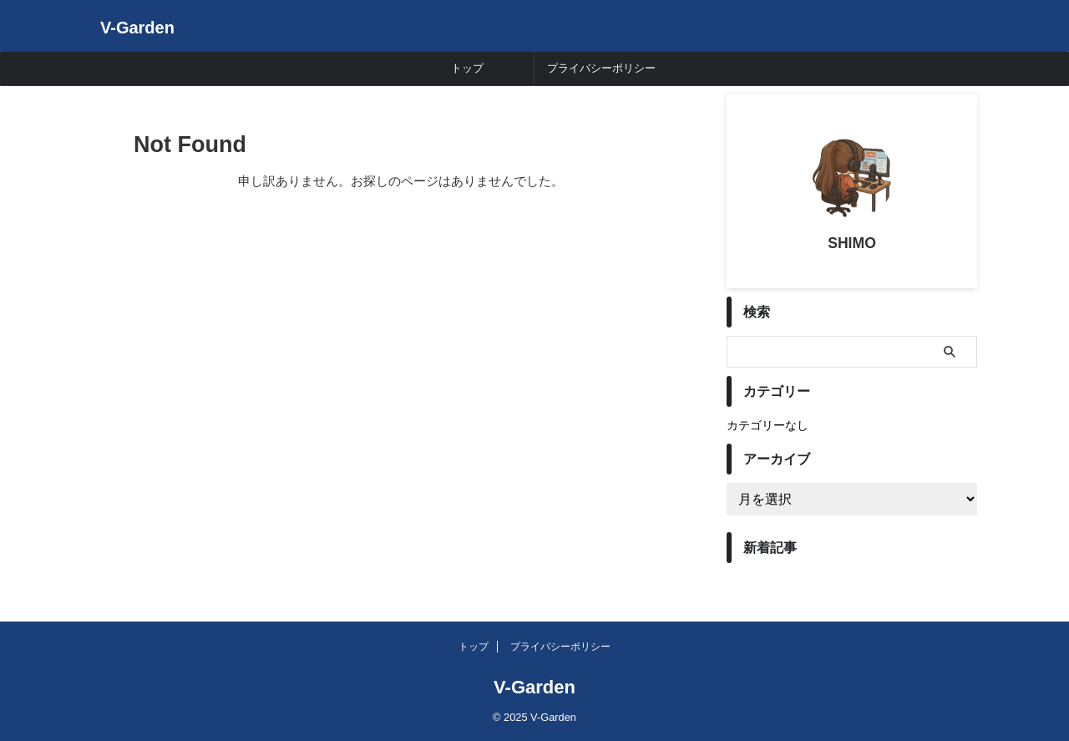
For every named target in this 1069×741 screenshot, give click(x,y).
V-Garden (137, 27)
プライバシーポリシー (601, 68)
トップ (467, 68)
